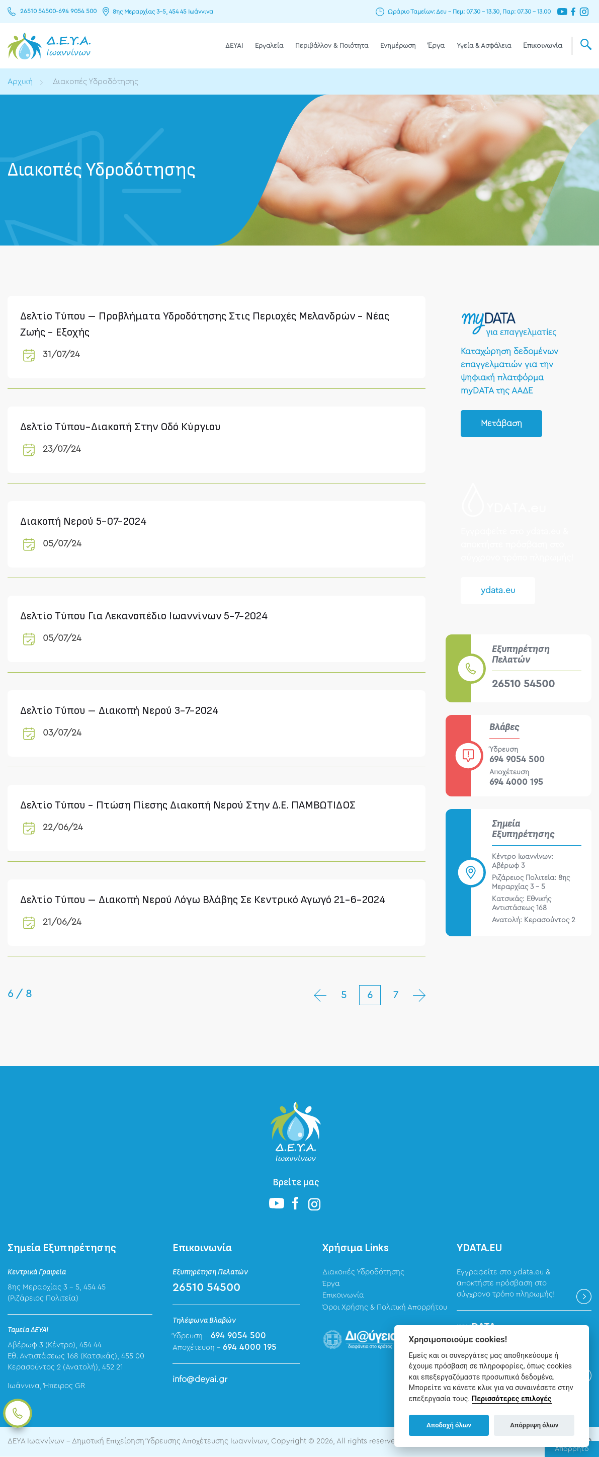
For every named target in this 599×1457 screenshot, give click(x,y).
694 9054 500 (75, 12)
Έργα (436, 45)
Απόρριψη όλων (534, 1425)
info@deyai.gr (200, 1379)
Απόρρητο (572, 1448)
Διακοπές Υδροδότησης (97, 81)
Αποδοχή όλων (448, 1425)
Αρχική (20, 81)
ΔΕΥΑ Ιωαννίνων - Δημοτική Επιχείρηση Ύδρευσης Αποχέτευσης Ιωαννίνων (49, 46)
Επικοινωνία (542, 45)
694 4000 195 (516, 782)
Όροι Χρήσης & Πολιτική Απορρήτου (384, 1308)
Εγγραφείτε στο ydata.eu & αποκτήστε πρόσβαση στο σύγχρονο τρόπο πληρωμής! (506, 1283)
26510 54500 (37, 12)
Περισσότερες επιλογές (512, 1399)
